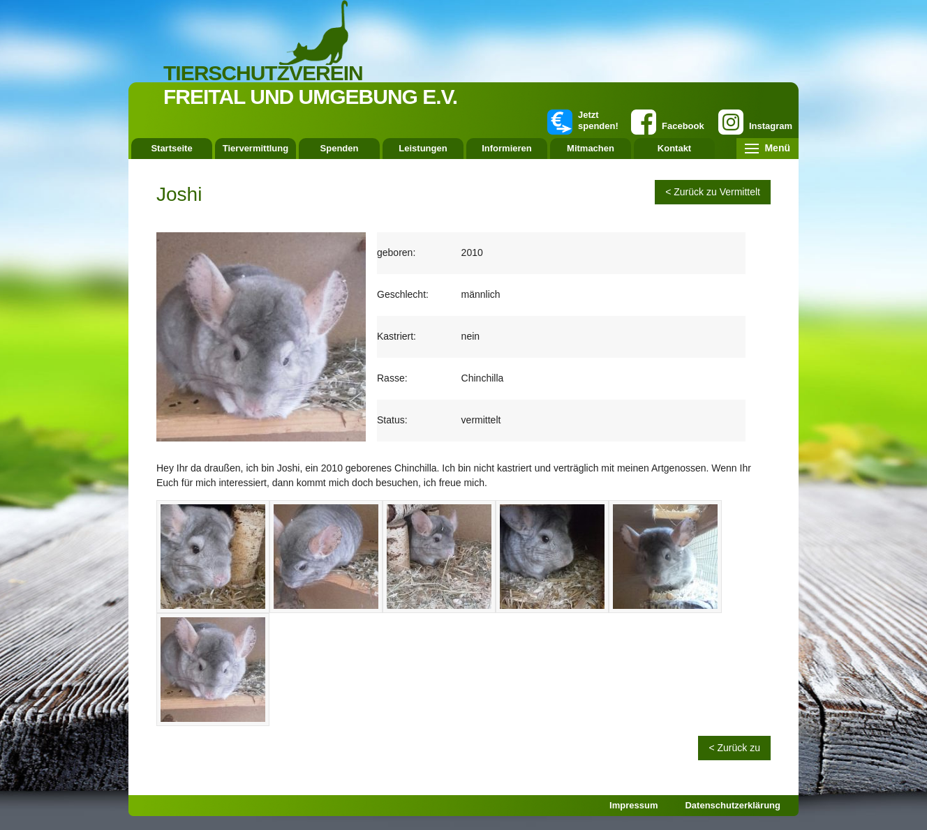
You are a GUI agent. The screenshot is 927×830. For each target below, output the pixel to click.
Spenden (339, 148)
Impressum (633, 805)
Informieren (507, 148)
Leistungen (423, 148)
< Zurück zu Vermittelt (712, 191)
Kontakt (674, 148)
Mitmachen (590, 148)
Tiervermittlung (255, 148)
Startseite (171, 148)
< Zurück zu (734, 747)
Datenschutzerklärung (732, 805)
